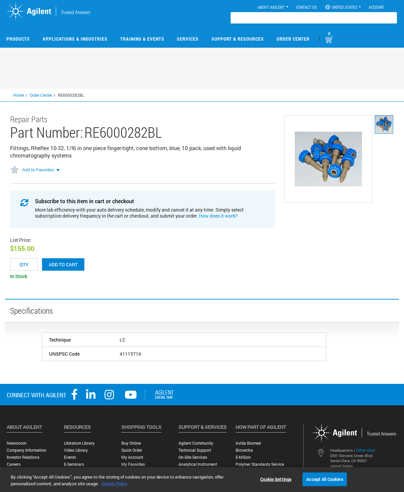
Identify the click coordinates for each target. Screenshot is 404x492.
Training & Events (142, 39)
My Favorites (133, 464)
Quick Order (131, 450)
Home (18, 95)
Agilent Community (195, 443)
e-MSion (243, 457)
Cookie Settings (275, 479)
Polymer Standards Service (260, 464)
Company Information (26, 450)
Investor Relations (23, 457)
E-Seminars (74, 464)
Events (70, 457)
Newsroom (16, 443)
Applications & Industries (75, 39)
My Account (132, 457)
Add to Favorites (38, 169)
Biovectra (244, 450)
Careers (14, 464)
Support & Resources (237, 39)
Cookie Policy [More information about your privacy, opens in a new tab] (114, 484)
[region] (202, 479)
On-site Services (192, 457)
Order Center (293, 39)
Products (18, 39)
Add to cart (63, 264)
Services (188, 39)
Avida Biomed (248, 443)
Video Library (76, 450)
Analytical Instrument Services (197, 467)
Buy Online (131, 443)
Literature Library (79, 443)
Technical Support (194, 450)
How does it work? (218, 216)
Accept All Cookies (324, 479)
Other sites (365, 450)
